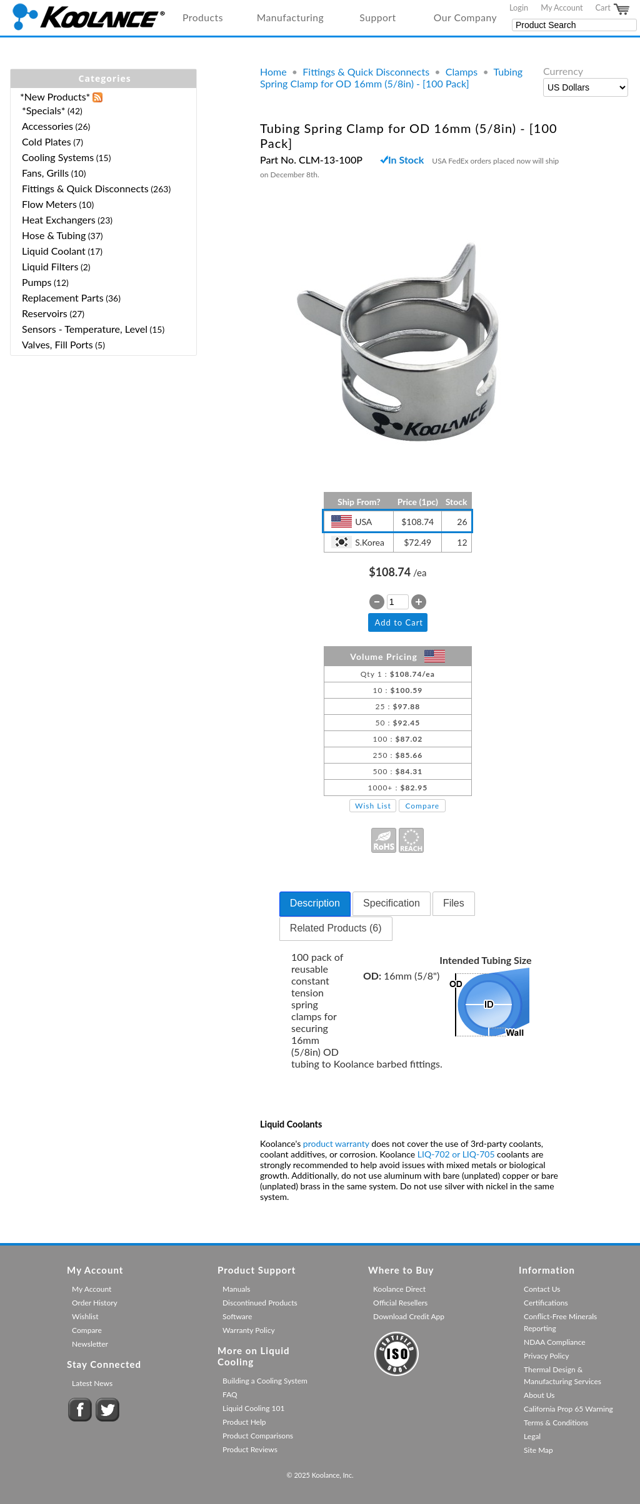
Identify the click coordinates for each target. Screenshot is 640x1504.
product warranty (336, 1143)
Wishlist (85, 1316)
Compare (422, 805)
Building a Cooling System (265, 1380)
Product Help (244, 1422)
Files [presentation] (453, 903)
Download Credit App (408, 1316)
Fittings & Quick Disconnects (365, 71)
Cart (613, 9)
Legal (532, 1436)
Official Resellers (400, 1302)
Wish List (373, 805)
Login (518, 7)
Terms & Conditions (556, 1422)
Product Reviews (250, 1449)
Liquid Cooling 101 (253, 1408)
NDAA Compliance (555, 1342)
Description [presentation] (315, 903)
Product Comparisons (257, 1435)
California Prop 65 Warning (568, 1408)
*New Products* (55, 96)
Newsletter (90, 1344)
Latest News (92, 1383)
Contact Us (542, 1289)
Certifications (546, 1302)
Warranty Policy (248, 1330)
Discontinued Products (260, 1302)
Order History (95, 1302)
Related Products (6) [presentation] (336, 928)
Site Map (538, 1450)
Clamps (462, 71)
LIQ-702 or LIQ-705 (456, 1154)
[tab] (315, 904)
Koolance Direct (399, 1289)
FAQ (230, 1394)
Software (237, 1316)
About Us (539, 1395)
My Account (561, 7)
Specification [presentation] (391, 903)
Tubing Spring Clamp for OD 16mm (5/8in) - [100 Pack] (391, 77)
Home (273, 71)
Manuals (236, 1289)
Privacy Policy (546, 1355)
